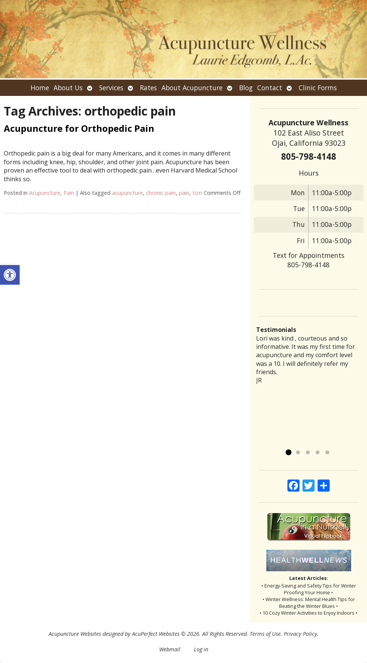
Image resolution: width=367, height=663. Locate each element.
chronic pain (161, 192)
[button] (10, 275)
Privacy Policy (300, 633)
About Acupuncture (192, 87)
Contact (269, 87)
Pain (68, 192)
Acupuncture (44, 192)
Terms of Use (265, 633)
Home (40, 87)
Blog (246, 87)
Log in (201, 649)
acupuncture (127, 192)
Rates (148, 87)
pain (184, 192)
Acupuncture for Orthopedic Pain (79, 128)
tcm (197, 192)
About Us (68, 87)
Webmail (169, 649)
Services (111, 87)
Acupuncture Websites (75, 633)
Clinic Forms (318, 87)
